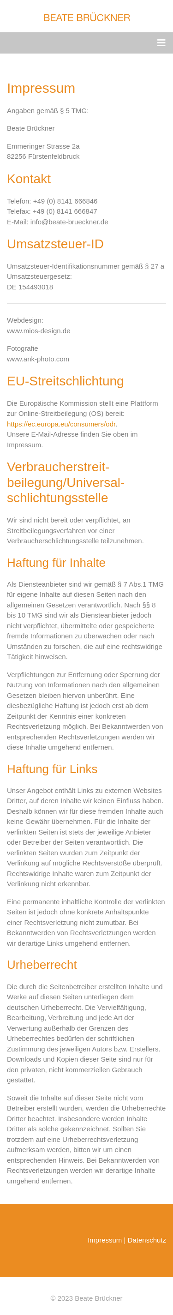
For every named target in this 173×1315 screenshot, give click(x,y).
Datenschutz (147, 1240)
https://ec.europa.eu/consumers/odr (61, 424)
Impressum (105, 1240)
